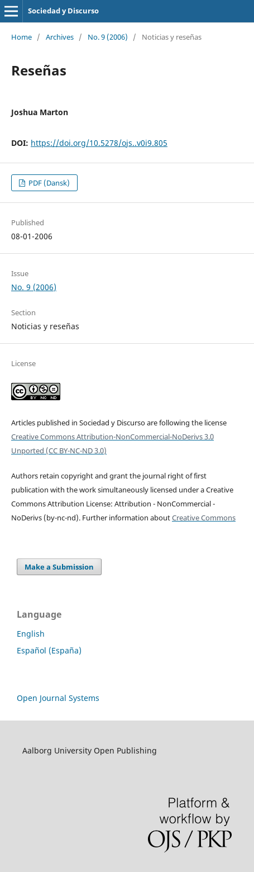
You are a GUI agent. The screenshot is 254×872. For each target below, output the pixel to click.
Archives (60, 37)
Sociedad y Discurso (63, 11)
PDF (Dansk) (48, 183)
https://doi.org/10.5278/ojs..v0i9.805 (99, 143)
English (31, 633)
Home (21, 37)
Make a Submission (59, 567)
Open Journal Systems (58, 698)
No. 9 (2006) (108, 37)
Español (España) (49, 650)
